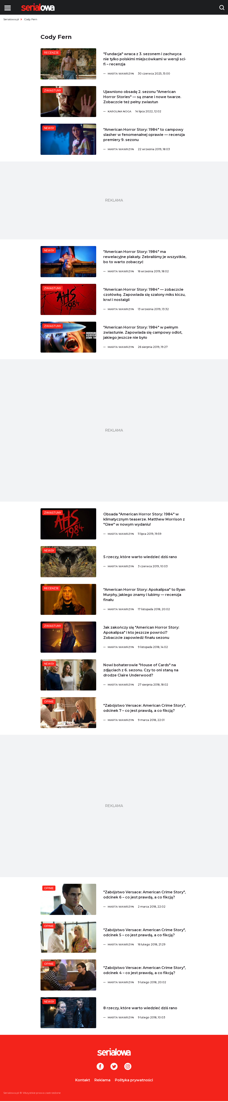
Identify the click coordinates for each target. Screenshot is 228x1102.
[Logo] (38, 7)
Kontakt (82, 1080)
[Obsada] (68, 523)
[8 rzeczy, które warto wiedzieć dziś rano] (68, 1012)
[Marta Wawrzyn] (147, 73)
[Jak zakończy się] (68, 637)
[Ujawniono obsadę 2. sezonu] (68, 101)
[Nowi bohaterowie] (68, 674)
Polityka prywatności (134, 1080)
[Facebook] (100, 1067)
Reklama (102, 1080)
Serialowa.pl (11, 19)
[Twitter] (114, 1067)
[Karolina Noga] (147, 111)
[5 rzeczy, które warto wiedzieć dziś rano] (68, 561)
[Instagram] (128, 1067)
